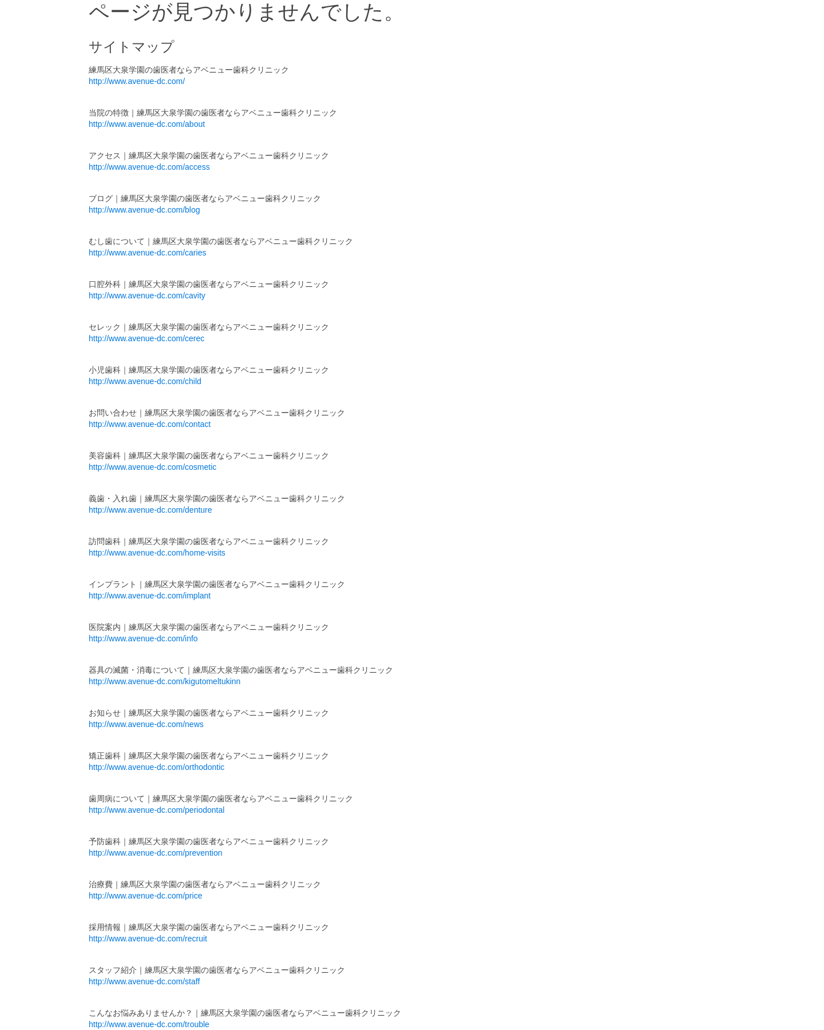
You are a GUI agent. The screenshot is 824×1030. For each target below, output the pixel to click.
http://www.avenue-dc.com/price (145, 895)
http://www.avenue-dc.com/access (149, 166)
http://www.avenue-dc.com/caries (147, 252)
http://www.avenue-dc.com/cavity (147, 295)
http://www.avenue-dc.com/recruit (148, 938)
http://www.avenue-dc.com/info (143, 638)
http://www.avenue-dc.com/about (147, 124)
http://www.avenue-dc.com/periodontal (156, 810)
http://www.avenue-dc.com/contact (150, 424)
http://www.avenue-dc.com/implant (150, 595)
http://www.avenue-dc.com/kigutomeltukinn (164, 681)
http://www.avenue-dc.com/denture (150, 509)
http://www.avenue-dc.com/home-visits (157, 552)
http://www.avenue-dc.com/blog (144, 209)
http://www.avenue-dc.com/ (137, 81)
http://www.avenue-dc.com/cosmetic (152, 467)
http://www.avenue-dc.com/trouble (149, 1024)
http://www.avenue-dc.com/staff (144, 981)
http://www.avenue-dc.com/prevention (155, 852)
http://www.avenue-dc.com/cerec (146, 338)
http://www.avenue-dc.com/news (146, 724)
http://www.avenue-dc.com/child (145, 381)
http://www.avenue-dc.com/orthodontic (156, 767)
